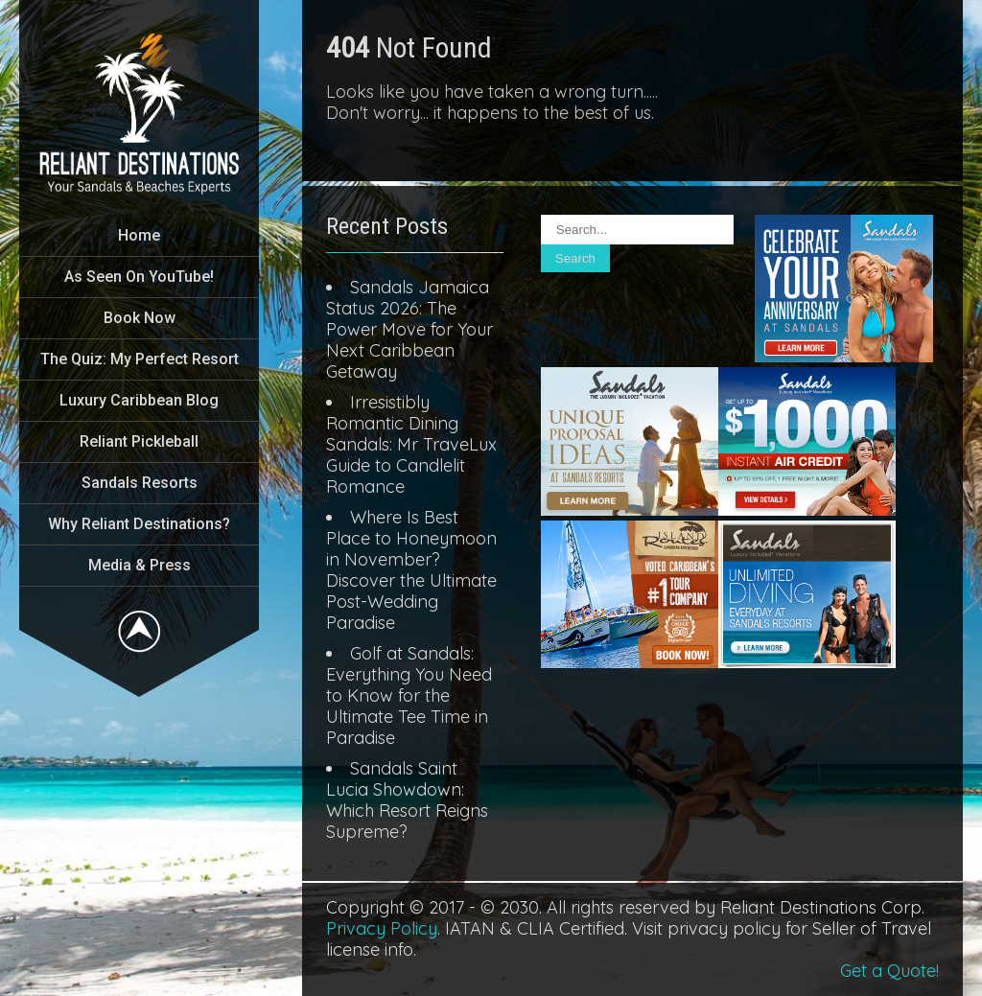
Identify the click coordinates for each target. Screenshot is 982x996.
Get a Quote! (889, 971)
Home (139, 235)
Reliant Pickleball (139, 441)
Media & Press (139, 565)
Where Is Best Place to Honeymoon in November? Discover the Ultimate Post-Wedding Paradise (411, 570)
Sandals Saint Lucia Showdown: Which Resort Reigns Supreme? (407, 800)
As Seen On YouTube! (139, 276)
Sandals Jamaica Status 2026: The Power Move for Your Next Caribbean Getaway (409, 329)
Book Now (139, 318)
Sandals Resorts (140, 483)
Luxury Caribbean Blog (139, 400)
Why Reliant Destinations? (139, 524)
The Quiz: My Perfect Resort (139, 359)
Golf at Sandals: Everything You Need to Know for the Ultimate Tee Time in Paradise (409, 695)
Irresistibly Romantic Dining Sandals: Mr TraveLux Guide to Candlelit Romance (411, 444)
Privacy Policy (381, 928)
